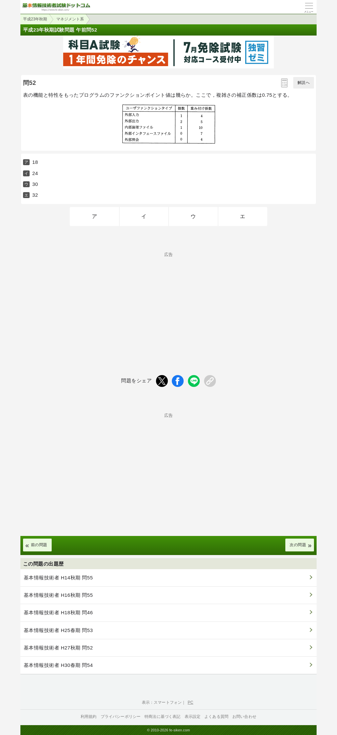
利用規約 (89, 716)
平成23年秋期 (35, 19)
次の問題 (298, 545)
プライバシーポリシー (121, 716)
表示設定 (193, 716)
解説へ (304, 82)
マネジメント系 (70, 19)
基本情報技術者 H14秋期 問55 (58, 577)
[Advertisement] (168, 303)
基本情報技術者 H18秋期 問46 (58, 612)
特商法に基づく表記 (162, 716)
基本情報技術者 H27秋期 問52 (58, 647)
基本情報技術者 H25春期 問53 (58, 630)
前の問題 (39, 545)
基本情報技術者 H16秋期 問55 (58, 595)
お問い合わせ (244, 716)
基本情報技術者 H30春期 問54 (58, 665)
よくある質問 (216, 716)
